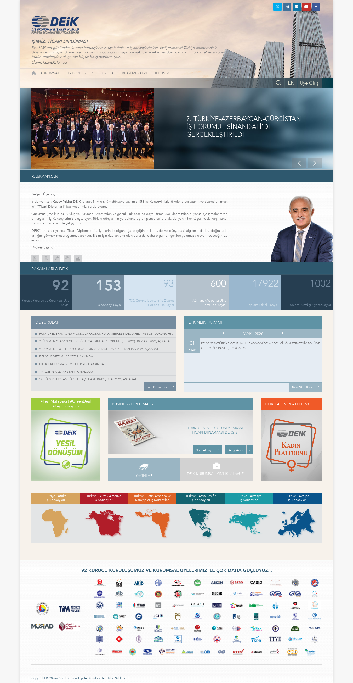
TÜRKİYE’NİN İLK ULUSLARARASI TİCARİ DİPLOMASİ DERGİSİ (215, 430)
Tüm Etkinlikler (302, 387)
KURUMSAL (50, 73)
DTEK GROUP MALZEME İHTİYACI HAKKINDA (71, 364)
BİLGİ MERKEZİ (134, 73)
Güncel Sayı (204, 450)
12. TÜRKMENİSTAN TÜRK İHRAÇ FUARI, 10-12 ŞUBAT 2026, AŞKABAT (87, 379)
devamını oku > (42, 248)
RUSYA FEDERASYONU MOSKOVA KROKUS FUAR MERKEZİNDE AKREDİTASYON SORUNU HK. (106, 334)
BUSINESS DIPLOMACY (133, 404)
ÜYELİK (108, 73)
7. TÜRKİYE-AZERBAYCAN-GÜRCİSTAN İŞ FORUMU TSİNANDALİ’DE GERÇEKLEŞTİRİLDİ (243, 127)
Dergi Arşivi (235, 450)
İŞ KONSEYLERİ (81, 73)
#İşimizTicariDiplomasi (49, 62)
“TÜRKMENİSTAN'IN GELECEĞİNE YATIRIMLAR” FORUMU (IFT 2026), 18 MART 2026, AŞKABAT (105, 341)
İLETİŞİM (162, 73)
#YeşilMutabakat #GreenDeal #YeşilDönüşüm (66, 404)
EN (291, 83)
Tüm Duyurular (156, 387)
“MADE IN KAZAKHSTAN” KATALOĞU (66, 372)
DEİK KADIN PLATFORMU (288, 404)
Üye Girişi (310, 83)
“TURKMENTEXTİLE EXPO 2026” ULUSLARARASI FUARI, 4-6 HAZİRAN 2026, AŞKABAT (98, 349)
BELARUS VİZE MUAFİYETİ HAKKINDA (66, 356)
